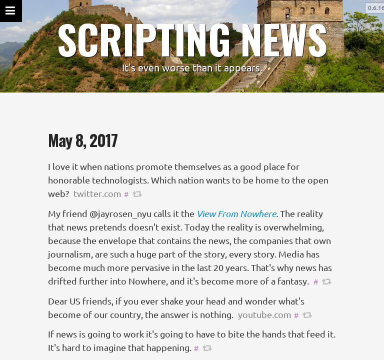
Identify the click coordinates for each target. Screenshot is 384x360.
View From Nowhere (236, 213)
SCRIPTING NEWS (192, 38)
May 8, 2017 (83, 140)
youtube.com (265, 315)
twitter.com (98, 193)
